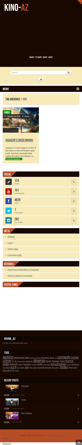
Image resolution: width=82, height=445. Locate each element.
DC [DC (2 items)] (13, 361)
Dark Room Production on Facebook (23, 270)
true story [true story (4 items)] (7, 370)
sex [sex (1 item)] (18, 367)
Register (11, 237)
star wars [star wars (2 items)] (33, 368)
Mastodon (6, 438)
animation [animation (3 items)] (45, 358)
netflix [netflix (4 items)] (40, 364)
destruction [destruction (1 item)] (21, 361)
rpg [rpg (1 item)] (4, 367)
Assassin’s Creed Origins (19, 140)
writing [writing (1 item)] (17, 370)
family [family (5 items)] (48, 361)
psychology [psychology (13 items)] (58, 364)
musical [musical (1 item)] (34, 364)
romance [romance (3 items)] (75, 364)
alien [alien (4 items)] (27, 357)
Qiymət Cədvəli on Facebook (20, 276)
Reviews (6, 395)
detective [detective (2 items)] (29, 361)
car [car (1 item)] (56, 358)
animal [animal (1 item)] (32, 358)
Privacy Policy (49, 435)
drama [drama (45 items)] (39, 360)
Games (45, 57)
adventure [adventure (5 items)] (19, 357)
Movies (31, 57)
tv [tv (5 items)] (13, 370)
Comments (14, 255)
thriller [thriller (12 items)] (64, 367)
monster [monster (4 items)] (27, 364)
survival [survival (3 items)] (40, 367)
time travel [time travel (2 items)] (73, 368)
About (50, 57)
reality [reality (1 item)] (69, 364)
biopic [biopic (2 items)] (52, 358)
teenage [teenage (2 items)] (48, 368)
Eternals (24, 386)
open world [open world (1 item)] (46, 364)
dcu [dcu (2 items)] (16, 361)
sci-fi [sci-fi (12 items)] (13, 367)
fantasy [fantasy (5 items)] (56, 361)
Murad (27, 116)
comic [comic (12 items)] (75, 357)
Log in (10, 243)
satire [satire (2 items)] (7, 368)
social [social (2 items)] (22, 368)
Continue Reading (14, 159)
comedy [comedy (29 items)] (64, 357)
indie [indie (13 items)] (6, 364)
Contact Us (59, 435)
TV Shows (38, 57)
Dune (23, 400)
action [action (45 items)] (8, 357)
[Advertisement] (42, 34)
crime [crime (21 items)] (7, 361)
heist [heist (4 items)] (62, 361)
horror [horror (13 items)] (69, 361)
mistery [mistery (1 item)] (20, 364)
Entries (13, 249)
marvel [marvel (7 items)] (13, 364)
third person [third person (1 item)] (55, 367)
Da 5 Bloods (26, 413)
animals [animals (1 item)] (37, 358)
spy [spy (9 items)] (27, 367)
